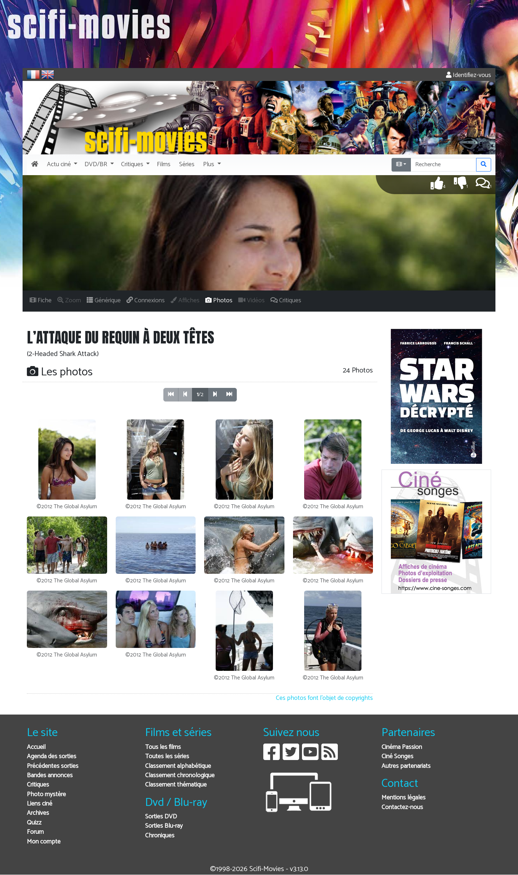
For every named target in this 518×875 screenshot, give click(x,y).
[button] (61, 164)
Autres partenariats (406, 766)
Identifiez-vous (468, 75)
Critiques (38, 785)
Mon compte (44, 842)
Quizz (34, 823)
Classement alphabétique (178, 766)
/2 (200, 394)
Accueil (36, 747)
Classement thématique (176, 785)
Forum (35, 832)
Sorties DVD (161, 817)
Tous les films (163, 747)
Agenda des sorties (51, 756)
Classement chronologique (180, 775)
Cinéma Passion (402, 747)
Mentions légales (404, 798)
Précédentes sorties (52, 766)
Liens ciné (39, 804)
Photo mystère (46, 794)
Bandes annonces (50, 775)
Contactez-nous (402, 807)
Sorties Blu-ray (164, 826)
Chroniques (159, 836)
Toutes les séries (167, 756)
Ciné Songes (397, 756)
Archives (38, 813)
